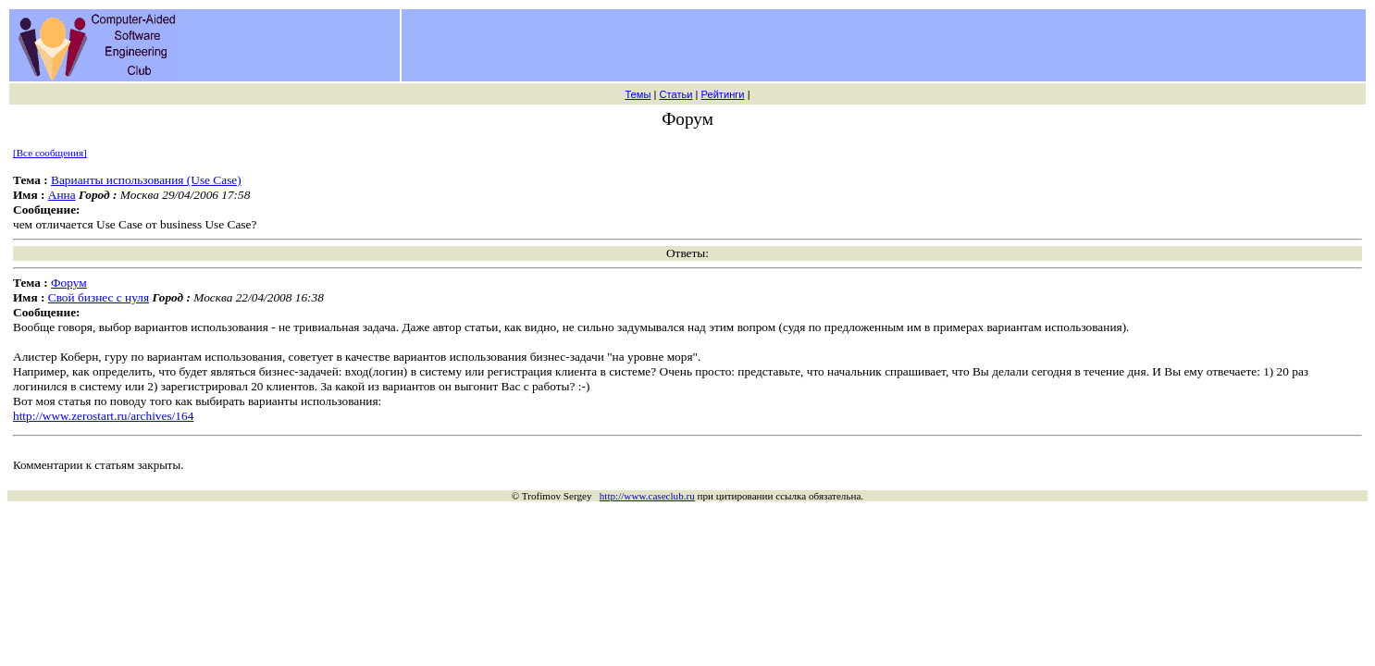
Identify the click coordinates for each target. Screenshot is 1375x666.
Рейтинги (723, 94)
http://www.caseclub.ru (647, 495)
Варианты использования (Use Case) (146, 180)
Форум (69, 283)
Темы (637, 94)
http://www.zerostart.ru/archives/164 (103, 416)
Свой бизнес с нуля (98, 297)
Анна (62, 195)
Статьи (675, 94)
